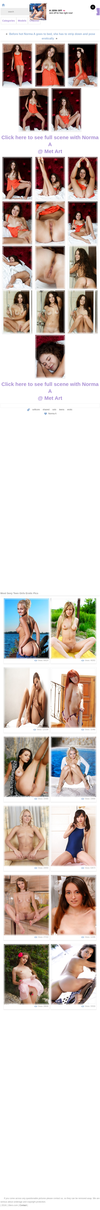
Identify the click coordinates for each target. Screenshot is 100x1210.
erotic (69, 409)
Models (22, 20)
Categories (8, 20)
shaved (46, 409)
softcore (36, 409)
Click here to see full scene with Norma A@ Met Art (50, 144)
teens (61, 409)
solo (54, 409)
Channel (34, 20)
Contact (23, 1205)
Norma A (52, 413)
